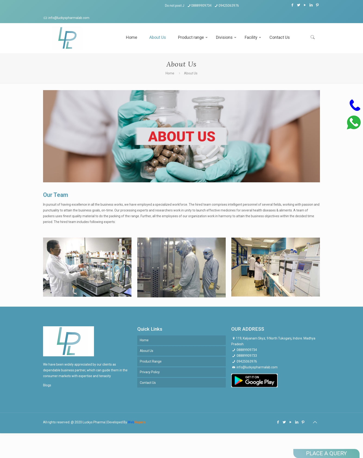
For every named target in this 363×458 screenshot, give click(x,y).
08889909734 (201, 5)
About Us (146, 351)
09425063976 (229, 5)
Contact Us (148, 383)
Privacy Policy (150, 372)
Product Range (151, 361)
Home (170, 73)
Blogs (47, 385)
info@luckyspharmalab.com (68, 18)
